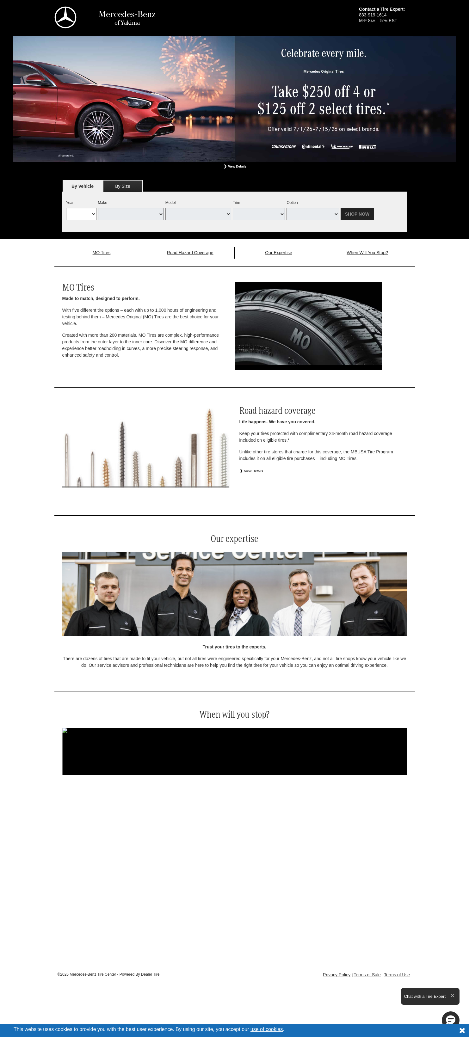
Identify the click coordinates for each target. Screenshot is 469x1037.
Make (102, 202)
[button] (451, 1020)
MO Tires (102, 252)
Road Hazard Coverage (190, 252)
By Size (122, 186)
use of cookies (266, 1029)
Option (292, 202)
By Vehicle (82, 188)
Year (70, 202)
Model (170, 202)
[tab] (83, 186)
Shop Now (357, 214)
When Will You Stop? (367, 252)
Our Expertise (278, 252)
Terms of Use (397, 974)
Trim (236, 202)
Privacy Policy (336, 974)
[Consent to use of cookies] (462, 1030)
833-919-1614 (372, 14)
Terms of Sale (367, 974)
